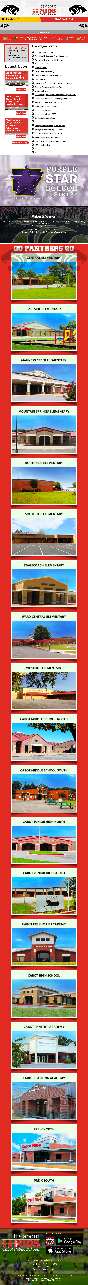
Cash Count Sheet (41, 79)
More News (17, 143)
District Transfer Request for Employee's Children (53, 99)
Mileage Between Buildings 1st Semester (50, 126)
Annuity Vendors (41, 68)
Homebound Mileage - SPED (45, 114)
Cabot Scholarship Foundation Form (48, 75)
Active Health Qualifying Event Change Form (52, 56)
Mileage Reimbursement (44, 122)
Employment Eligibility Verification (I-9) (49, 103)
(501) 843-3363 (44, 1267)
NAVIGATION (64, 19)
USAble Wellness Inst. (42, 145)
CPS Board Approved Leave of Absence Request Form (55, 95)
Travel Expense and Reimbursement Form (50, 141)
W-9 (36, 153)
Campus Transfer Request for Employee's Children (53, 83)
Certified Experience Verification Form (49, 87)
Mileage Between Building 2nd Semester (50, 130)
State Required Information (27, 1276)
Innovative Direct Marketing (49, 1280)
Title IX (44, 1276)
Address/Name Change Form (45, 64)
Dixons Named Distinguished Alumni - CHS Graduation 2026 (14, 100)
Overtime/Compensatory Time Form (48, 134)
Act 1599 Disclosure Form (44, 52)
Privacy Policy (68, 1276)
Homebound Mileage (43, 110)
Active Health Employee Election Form (49, 60)
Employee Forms (15, 55)
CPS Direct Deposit (42, 91)
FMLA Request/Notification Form (47, 106)
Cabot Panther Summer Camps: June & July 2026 (15, 75)
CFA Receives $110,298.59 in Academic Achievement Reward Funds (13, 125)
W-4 (36, 149)
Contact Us (55, 1276)
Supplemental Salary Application (47, 137)
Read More (21, 89)
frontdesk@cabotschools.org (44, 1269)
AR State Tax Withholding (44, 72)
